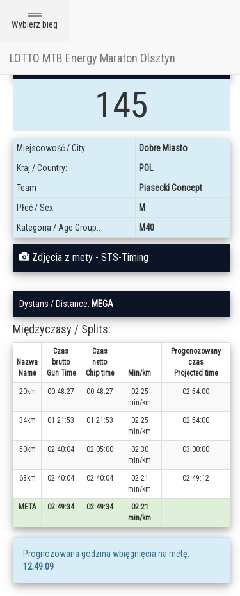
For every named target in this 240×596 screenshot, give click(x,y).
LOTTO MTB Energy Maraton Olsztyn (92, 58)
